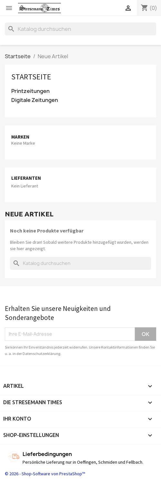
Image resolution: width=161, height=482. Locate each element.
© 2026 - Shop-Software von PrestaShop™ (45, 474)
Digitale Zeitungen (34, 100)
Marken (20, 137)
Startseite (31, 77)
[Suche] (80, 29)
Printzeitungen (30, 91)
